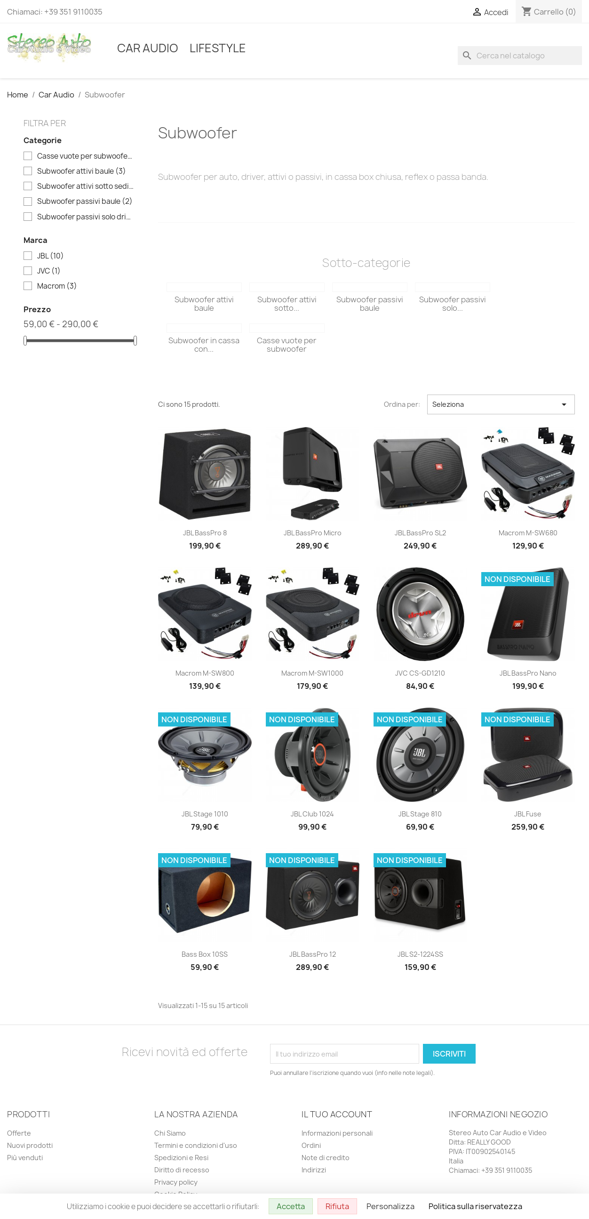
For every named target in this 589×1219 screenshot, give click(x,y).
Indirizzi (314, 1169)
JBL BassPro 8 (205, 532)
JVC (49, 271)
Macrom (57, 286)
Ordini (311, 1145)
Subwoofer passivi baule (85, 201)
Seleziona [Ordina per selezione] (501, 404)
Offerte (19, 1133)
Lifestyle (218, 48)
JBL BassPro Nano (528, 673)
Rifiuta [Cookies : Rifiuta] (337, 1206)
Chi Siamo (170, 1133)
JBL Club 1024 (312, 813)
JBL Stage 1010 (205, 813)
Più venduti (25, 1157)
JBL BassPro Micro (313, 532)
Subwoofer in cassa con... (203, 344)
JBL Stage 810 (420, 813)
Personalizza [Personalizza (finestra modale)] (390, 1206)
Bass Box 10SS (205, 954)
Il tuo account (337, 1114)
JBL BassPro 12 (312, 954)
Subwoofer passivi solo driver (85, 217)
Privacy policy (176, 1182)
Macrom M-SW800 (204, 673)
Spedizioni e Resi (181, 1157)
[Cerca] (520, 55)
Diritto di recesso (181, 1169)
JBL (50, 256)
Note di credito (326, 1157)
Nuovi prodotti (30, 1145)
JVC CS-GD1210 (420, 673)
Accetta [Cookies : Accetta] (291, 1206)
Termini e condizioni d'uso (195, 1145)
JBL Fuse (527, 813)
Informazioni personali (337, 1133)
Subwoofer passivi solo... (452, 303)
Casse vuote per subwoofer (85, 156)
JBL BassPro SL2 (420, 532)
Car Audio (148, 48)
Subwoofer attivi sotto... (287, 303)
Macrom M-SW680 (528, 532)
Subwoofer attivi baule (81, 171)
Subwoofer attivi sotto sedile (85, 186)
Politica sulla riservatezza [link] (475, 1206)
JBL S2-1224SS (420, 954)
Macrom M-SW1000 (312, 673)
